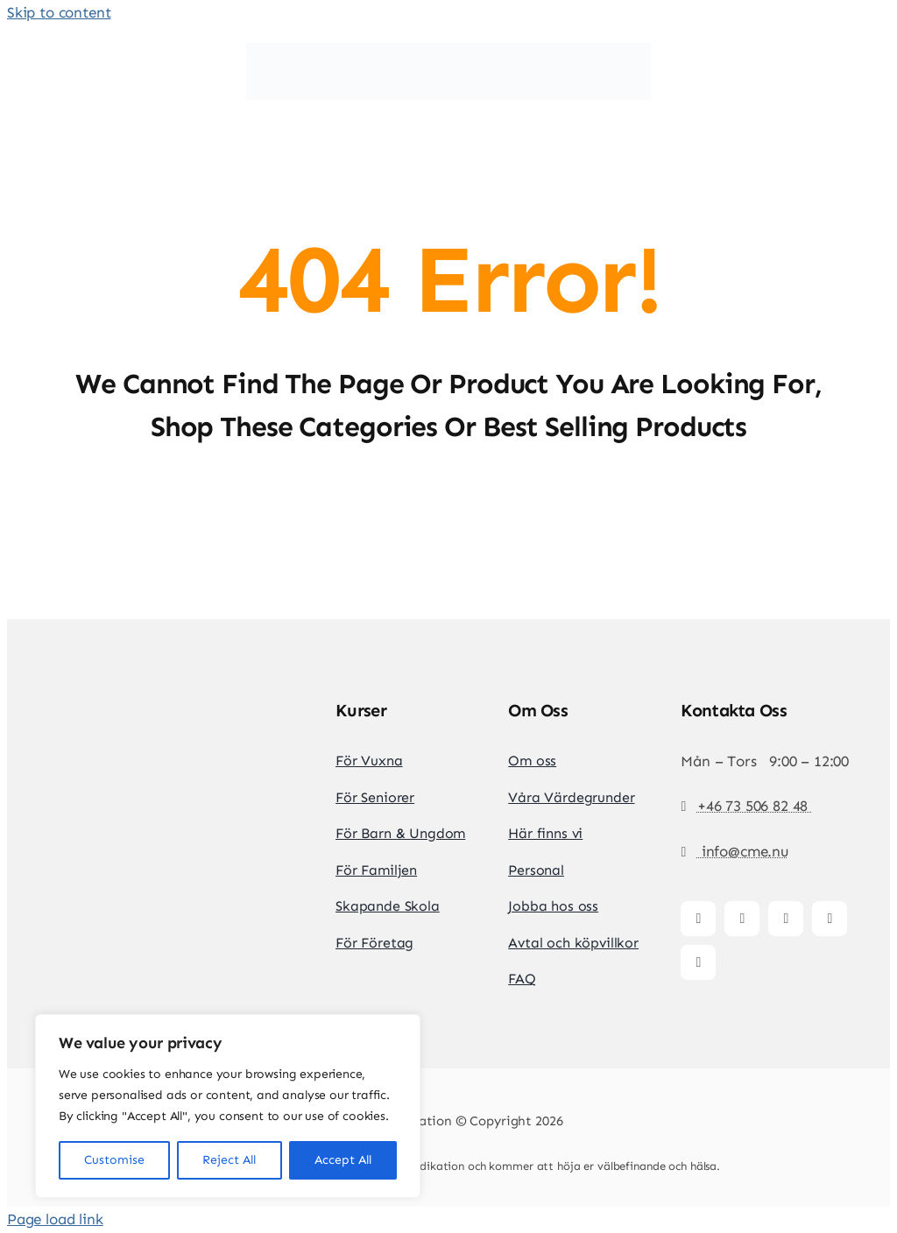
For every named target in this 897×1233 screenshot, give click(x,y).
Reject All (229, 1159)
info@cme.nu (742, 851)
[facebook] (698, 918)
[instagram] (741, 918)
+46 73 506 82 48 (754, 805)
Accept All (342, 1159)
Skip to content (58, 12)
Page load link (55, 1219)
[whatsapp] (698, 962)
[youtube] (829, 918)
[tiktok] (785, 918)
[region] (227, 1106)
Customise (114, 1159)
